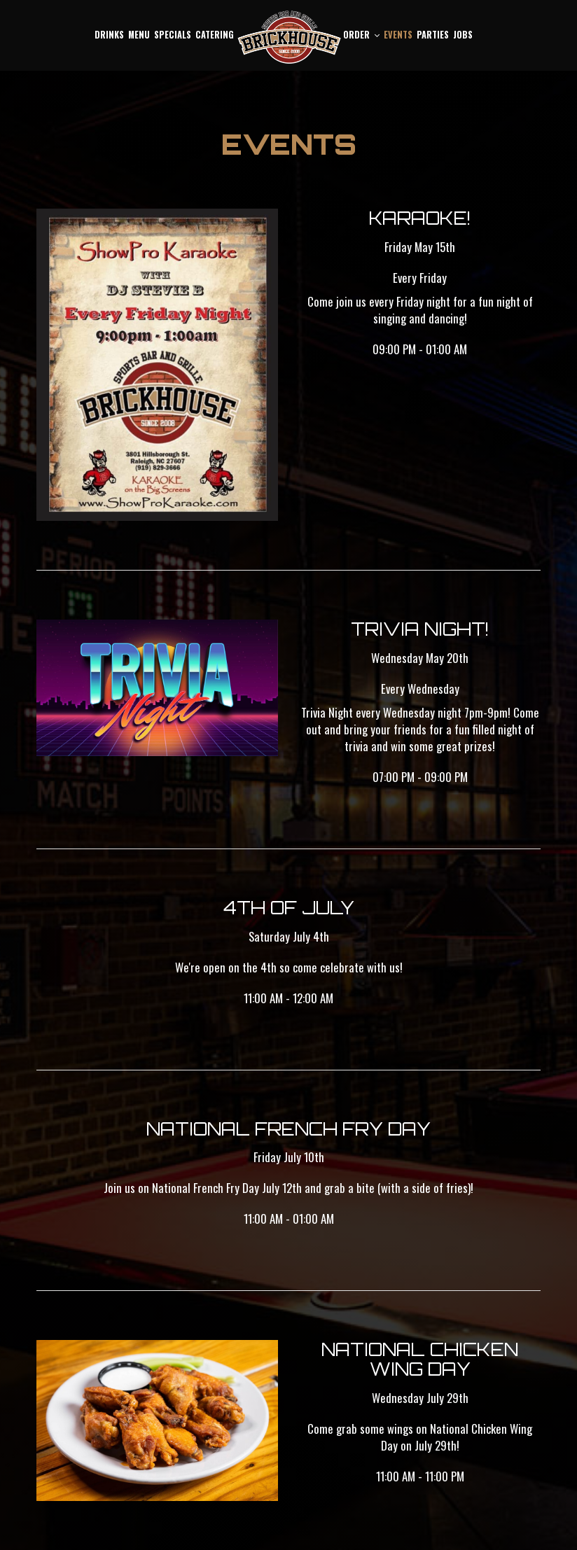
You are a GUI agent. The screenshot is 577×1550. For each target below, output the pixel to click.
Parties (433, 34)
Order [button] (361, 34)
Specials (172, 34)
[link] (288, 38)
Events (398, 34)
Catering (214, 34)
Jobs (463, 34)
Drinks (109, 34)
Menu (139, 34)
